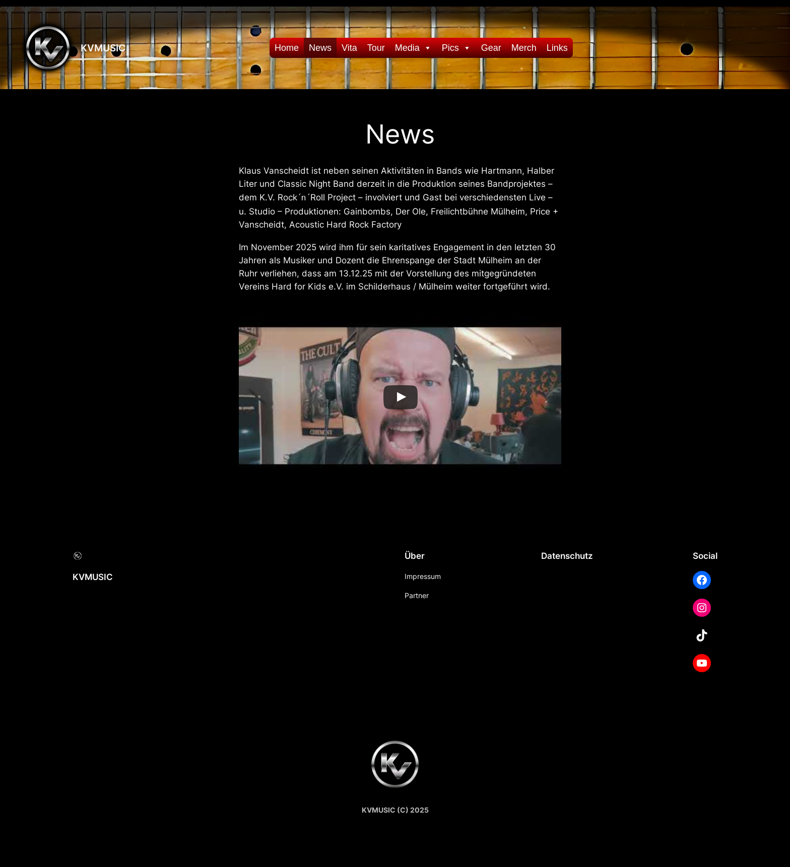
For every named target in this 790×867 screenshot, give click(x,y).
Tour (376, 48)
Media (413, 48)
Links (557, 48)
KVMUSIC (103, 48)
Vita (349, 48)
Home (287, 48)
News (320, 48)
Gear (491, 48)
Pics (456, 48)
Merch (524, 48)
